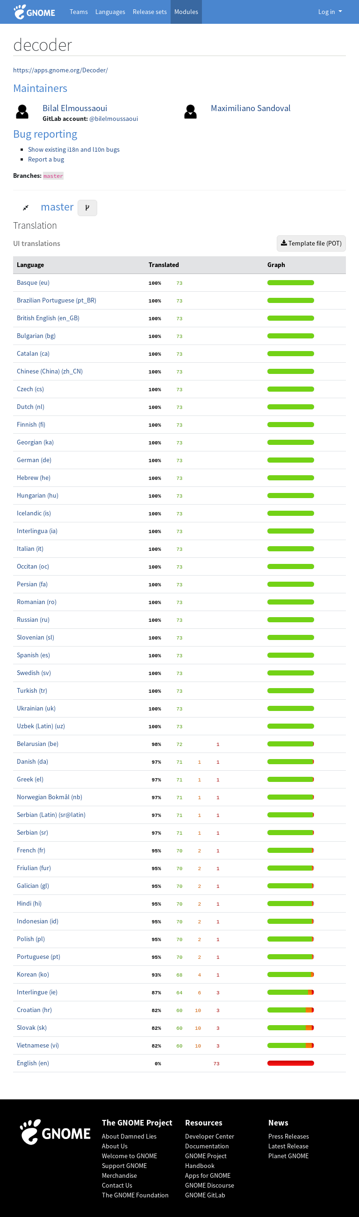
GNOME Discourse (209, 1185)
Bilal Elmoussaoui (75, 108)
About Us (115, 1146)
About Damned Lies (129, 1136)
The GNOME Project (137, 1123)
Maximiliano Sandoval (251, 108)
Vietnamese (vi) (38, 1045)
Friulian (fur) (34, 868)
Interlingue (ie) (37, 992)
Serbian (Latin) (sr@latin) (51, 814)
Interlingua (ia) (37, 531)
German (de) (34, 460)
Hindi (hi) (29, 903)
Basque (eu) (33, 282)
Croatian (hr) (34, 1010)
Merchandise (119, 1175)
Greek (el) (30, 779)
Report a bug (46, 159)
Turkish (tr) (32, 690)
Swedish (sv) (34, 672)
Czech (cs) (30, 389)
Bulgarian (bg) (36, 335)
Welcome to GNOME (129, 1156)
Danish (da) (32, 761)
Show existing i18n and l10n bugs (74, 149)
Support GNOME (124, 1165)
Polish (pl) (31, 939)
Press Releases (288, 1136)
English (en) (33, 1063)
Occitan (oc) (33, 566)
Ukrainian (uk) (36, 708)
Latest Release (288, 1146)
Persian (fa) (32, 584)
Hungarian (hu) (37, 495)
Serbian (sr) (32, 832)
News (278, 1123)
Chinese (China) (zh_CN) (50, 371)
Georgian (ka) (35, 442)
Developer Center (209, 1136)
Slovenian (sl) (35, 637)
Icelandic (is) (34, 513)
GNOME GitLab (205, 1195)
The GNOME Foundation (135, 1195)
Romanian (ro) (37, 602)
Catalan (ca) (33, 353)
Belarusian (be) (37, 743)
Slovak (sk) (32, 1027)
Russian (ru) (33, 619)
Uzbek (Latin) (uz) (41, 726)
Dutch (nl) (30, 406)
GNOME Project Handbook (206, 1161)
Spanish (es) (33, 655)
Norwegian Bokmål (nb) (49, 797)
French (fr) (31, 850)
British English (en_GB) (48, 318)
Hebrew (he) (33, 477)
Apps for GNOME (207, 1175)
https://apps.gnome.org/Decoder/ (60, 70)
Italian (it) (30, 548)
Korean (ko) (33, 974)
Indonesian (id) (37, 921)
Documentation (207, 1146)
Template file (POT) (311, 243)
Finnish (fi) (31, 424)
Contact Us (117, 1185)
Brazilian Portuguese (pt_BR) (56, 300)
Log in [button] (327, 11)
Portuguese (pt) (38, 956)
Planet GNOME (288, 1156)
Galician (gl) (33, 885)
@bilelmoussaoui (113, 118)
